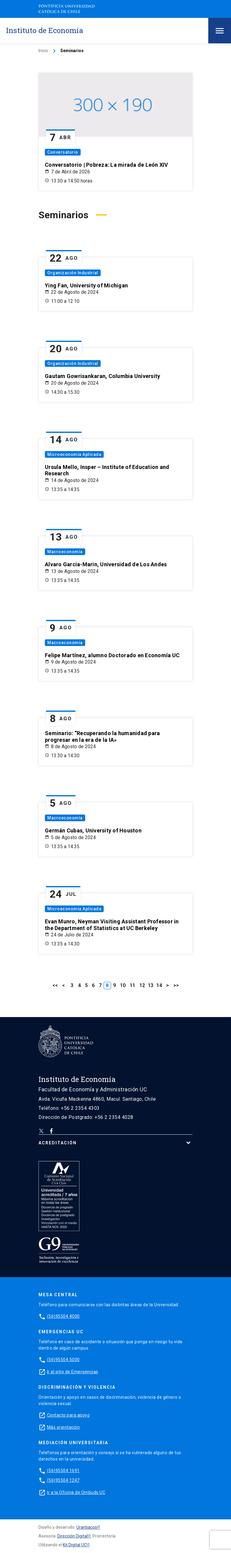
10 (123, 985)
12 (142, 985)
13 (150, 985)
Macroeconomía (65, 551)
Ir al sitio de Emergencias (72, 1371)
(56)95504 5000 (63, 1359)
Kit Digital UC (75, 1544)
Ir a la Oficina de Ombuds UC (76, 1492)
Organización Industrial (72, 272)
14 (159, 985)
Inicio (43, 50)
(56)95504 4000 (63, 1316)
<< (55, 985)
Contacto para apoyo (68, 1415)
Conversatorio (62, 152)
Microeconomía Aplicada (74, 454)
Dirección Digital (72, 1536)
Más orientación (63, 1427)
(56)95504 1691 (63, 1470)
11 (132, 985)
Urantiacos (86, 1527)
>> (176, 985)
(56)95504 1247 (63, 1480)
